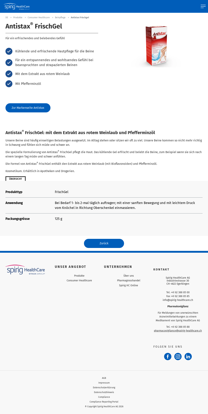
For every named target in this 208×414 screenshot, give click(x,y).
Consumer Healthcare (79, 280)
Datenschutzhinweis (104, 392)
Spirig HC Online (128, 285)
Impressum (104, 383)
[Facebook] (167, 356)
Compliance (104, 397)
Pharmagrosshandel (128, 280)
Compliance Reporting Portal (104, 401)
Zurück (104, 243)
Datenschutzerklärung (104, 387)
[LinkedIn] (188, 356)
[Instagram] (178, 356)
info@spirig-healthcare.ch (178, 300)
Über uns (128, 275)
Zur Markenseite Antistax (28, 107)
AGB (104, 378)
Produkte (79, 275)
